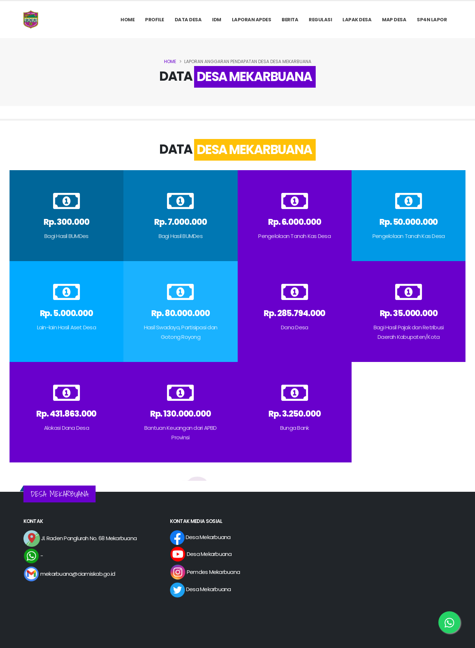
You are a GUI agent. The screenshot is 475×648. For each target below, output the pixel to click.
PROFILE (154, 19)
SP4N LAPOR (432, 19)
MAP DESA (394, 19)
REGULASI (320, 19)
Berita (290, 19)
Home (127, 19)
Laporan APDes (251, 19)
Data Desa (188, 19)
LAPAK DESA (356, 19)
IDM (216, 19)
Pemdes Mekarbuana (205, 572)
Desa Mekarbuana (200, 537)
